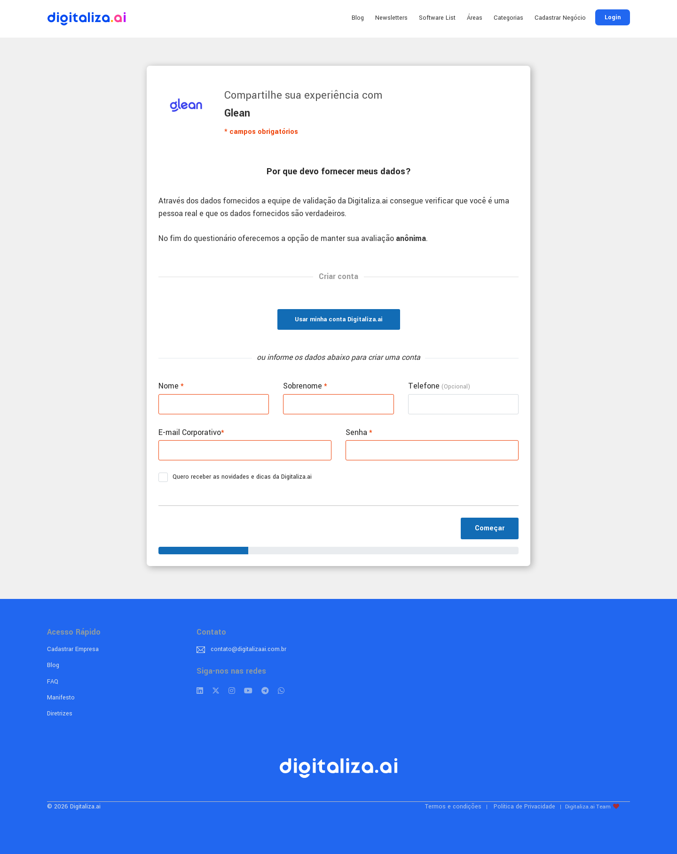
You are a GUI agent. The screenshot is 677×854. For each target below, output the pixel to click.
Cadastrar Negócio (560, 18)
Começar (489, 528)
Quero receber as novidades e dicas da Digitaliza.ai (238, 477)
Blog (358, 18)
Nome (171, 385)
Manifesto (61, 697)
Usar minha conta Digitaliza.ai (339, 319)
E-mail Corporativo (191, 432)
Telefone (439, 385)
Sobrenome (305, 385)
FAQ (52, 681)
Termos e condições (453, 806)
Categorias (508, 18)
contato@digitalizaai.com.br (248, 649)
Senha (359, 432)
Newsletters (391, 18)
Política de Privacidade (524, 806)
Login (613, 17)
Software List (437, 18)
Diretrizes (59, 713)
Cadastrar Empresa (73, 649)
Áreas (474, 18)
